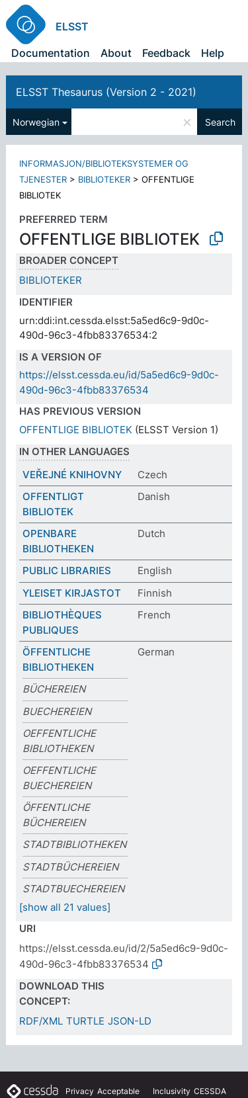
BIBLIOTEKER (104, 179)
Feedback (166, 53)
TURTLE (85, 1021)
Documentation (50, 53)
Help (212, 53)
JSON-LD (129, 1021)
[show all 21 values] (64, 907)
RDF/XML (41, 1021)
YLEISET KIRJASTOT (71, 593)
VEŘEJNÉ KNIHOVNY (72, 474)
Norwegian (36, 122)
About (116, 53)
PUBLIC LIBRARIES (66, 570)
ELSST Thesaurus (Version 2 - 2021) (106, 92)
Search (220, 122)
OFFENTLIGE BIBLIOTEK (75, 429)
